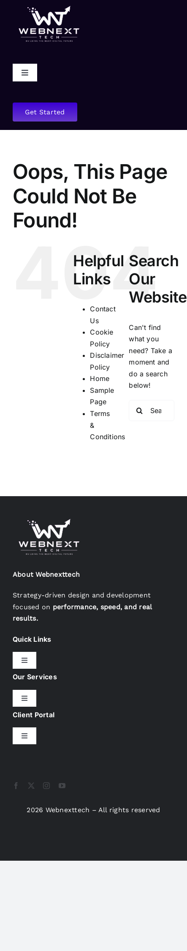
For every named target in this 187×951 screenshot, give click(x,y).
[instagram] (46, 785)
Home (99, 378)
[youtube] (62, 785)
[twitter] (31, 785)
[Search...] (151, 410)
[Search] (139, 410)
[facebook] (16, 785)
